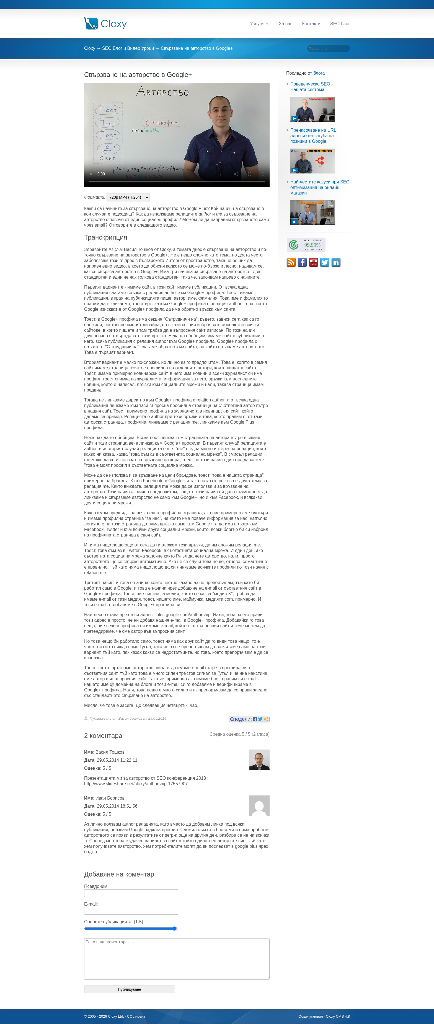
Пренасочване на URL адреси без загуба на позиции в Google (313, 136)
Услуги (257, 23)
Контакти (311, 23)
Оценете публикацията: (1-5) (113, 921)
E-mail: (91, 904)
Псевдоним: (96, 886)
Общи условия (310, 1016)
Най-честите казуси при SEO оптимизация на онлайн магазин (320, 187)
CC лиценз (136, 1016)
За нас (286, 23)
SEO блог (340, 23)
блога (319, 73)
